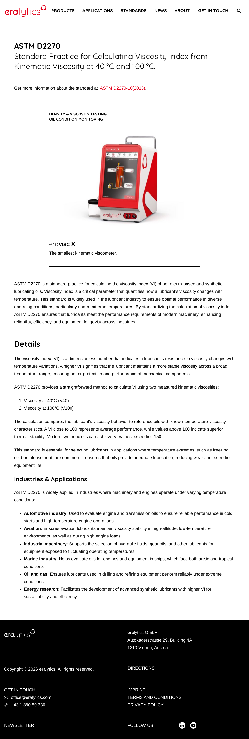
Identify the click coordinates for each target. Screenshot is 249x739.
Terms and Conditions (154, 697)
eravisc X (62, 244)
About (182, 10)
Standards (134, 10)
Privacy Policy (145, 704)
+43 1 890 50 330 (24, 704)
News (160, 10)
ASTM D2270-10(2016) (122, 88)
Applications (97, 10)
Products (63, 10)
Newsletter (19, 725)
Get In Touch (213, 10)
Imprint (136, 689)
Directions (141, 668)
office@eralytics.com (27, 697)
